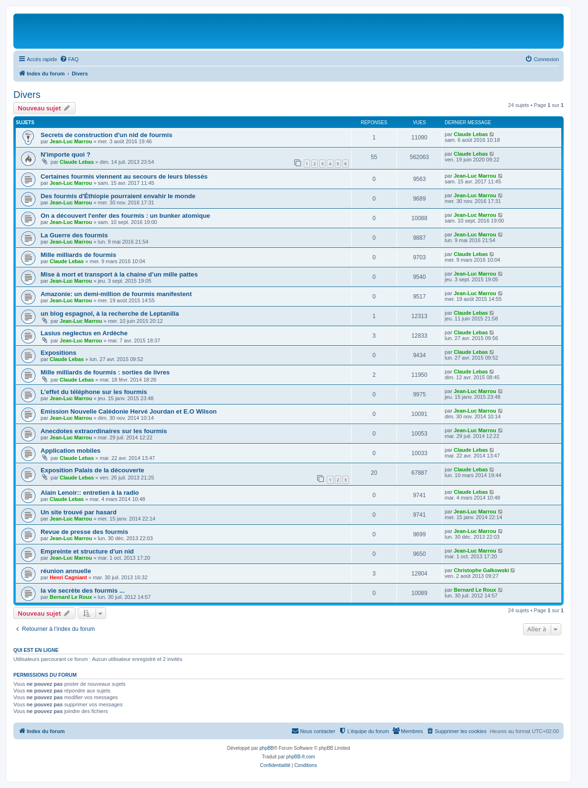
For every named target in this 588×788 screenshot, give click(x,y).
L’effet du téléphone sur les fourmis (94, 391)
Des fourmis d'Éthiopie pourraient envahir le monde (118, 196)
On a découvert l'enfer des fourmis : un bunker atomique (125, 215)
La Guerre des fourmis (74, 235)
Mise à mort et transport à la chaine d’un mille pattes (119, 274)
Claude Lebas (471, 134)
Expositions (58, 352)
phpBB (266, 748)
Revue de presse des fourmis (84, 531)
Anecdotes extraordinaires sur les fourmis (104, 431)
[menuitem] (69, 59)
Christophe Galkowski (481, 570)
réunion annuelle (66, 571)
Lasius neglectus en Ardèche (84, 333)
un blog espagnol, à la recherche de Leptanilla (110, 313)
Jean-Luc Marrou (71, 141)
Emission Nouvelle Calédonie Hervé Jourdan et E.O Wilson (129, 411)
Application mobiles (70, 450)
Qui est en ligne (36, 650)
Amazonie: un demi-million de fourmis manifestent (116, 294)
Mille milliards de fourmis (78, 254)
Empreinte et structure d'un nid (87, 551)
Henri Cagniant (68, 577)
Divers (27, 94)
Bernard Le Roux (71, 597)
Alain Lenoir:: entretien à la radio (90, 492)
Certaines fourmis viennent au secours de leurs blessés (124, 176)
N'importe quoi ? (65, 154)
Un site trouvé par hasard (79, 512)
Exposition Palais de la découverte (92, 470)
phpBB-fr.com (300, 756)
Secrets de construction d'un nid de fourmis (106, 134)
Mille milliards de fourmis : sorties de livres (105, 372)
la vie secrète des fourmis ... (83, 590)
